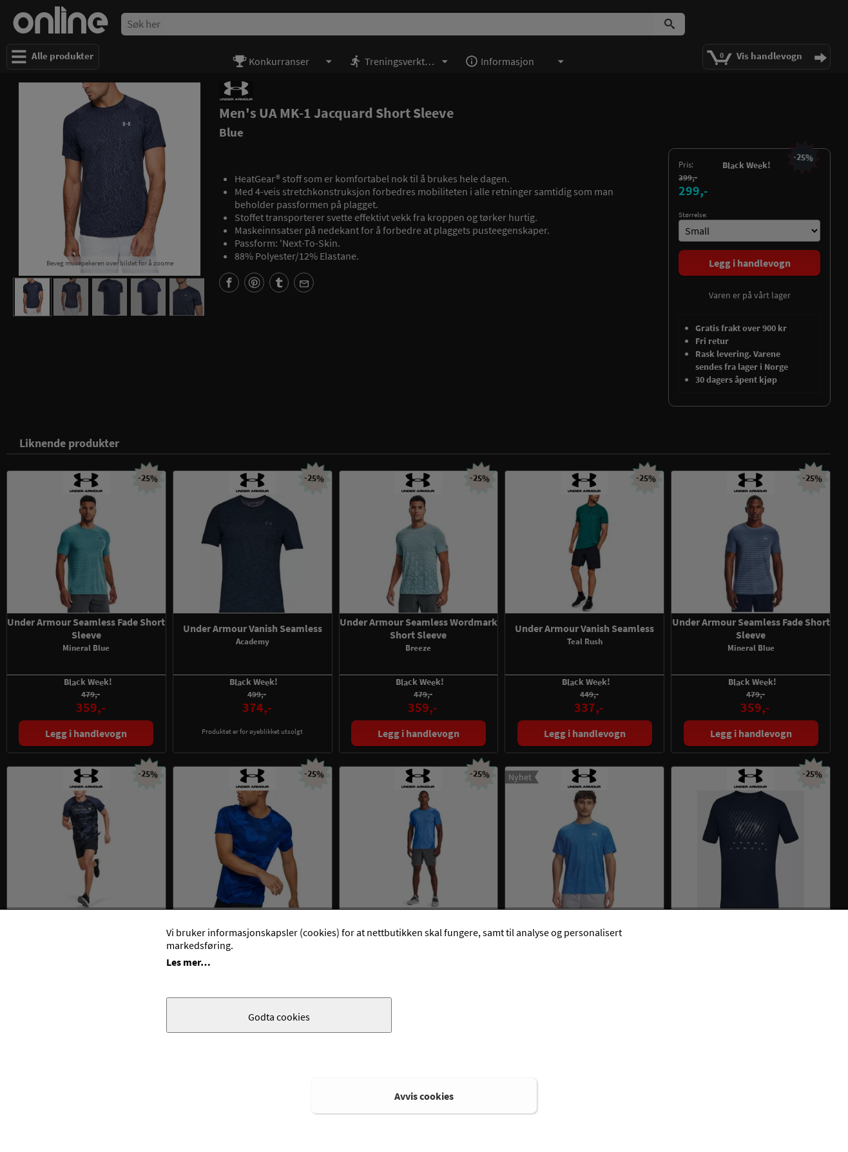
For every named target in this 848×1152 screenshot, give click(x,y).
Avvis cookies (424, 1096)
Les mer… (188, 961)
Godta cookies (279, 1016)
